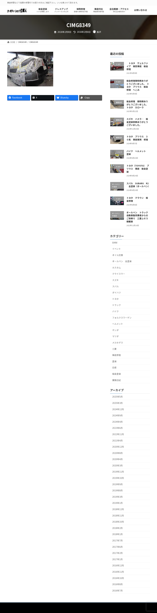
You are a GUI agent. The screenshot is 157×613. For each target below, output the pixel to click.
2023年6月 (117, 428)
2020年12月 (118, 446)
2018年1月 (117, 534)
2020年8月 (117, 453)
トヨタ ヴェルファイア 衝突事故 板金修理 (137, 66)
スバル (115, 286)
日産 (114, 367)
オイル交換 (117, 255)
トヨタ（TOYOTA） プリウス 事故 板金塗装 (137, 168)
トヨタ (116, 298)
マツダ (115, 336)
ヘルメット (117, 323)
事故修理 (116, 355)
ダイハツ (116, 292)
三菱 (114, 348)
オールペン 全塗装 (122, 261)
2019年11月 (118, 471)
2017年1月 (117, 559)
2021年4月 (117, 440)
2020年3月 (117, 465)
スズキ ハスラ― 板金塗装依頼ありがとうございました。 (137, 122)
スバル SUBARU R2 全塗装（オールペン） (138, 185)
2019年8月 (117, 490)
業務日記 (116, 380)
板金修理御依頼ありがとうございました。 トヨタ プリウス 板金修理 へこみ (137, 85)
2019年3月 (117, 496)
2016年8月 (117, 584)
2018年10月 (118, 521)
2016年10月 (118, 578)
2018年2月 (117, 528)
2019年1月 (117, 503)
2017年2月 (117, 553)
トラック (116, 305)
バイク (115, 311)
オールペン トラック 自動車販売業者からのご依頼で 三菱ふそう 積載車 (138, 217)
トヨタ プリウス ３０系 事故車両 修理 (137, 138)
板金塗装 (116, 373)
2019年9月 (117, 484)
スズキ (115, 280)
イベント (116, 248)
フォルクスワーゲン (122, 317)
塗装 (114, 361)
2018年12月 (118, 509)
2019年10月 (118, 478)
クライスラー (118, 273)
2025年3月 (117, 402)
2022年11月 (118, 434)
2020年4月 (117, 459)
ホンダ (115, 330)
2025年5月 (117, 396)
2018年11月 (118, 515)
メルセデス (117, 342)
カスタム (116, 267)
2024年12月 (118, 409)
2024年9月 (117, 415)
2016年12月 (118, 565)
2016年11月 (118, 571)
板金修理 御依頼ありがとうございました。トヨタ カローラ (137, 104)
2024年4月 (117, 421)
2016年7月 (117, 590)
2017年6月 (117, 546)
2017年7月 (117, 540)
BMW (114, 242)
